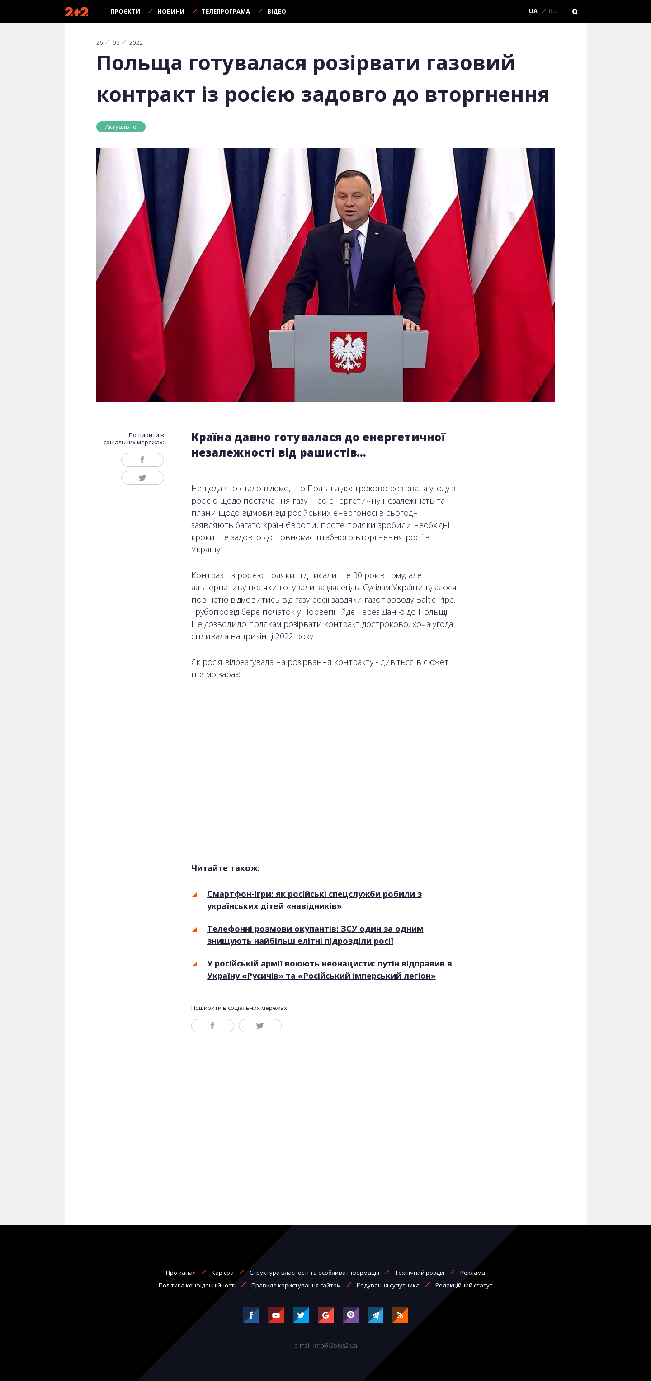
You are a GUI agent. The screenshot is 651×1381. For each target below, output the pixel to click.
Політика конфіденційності (197, 1285)
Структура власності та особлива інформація (314, 1272)
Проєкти (125, 11)
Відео (276, 11)
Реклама (472, 1272)
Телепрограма (226, 11)
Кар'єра (223, 1272)
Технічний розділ (419, 1272)
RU (553, 11)
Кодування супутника (388, 1285)
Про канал (181, 1272)
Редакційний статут (464, 1285)
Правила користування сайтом (296, 1285)
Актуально (121, 127)
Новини (170, 11)
